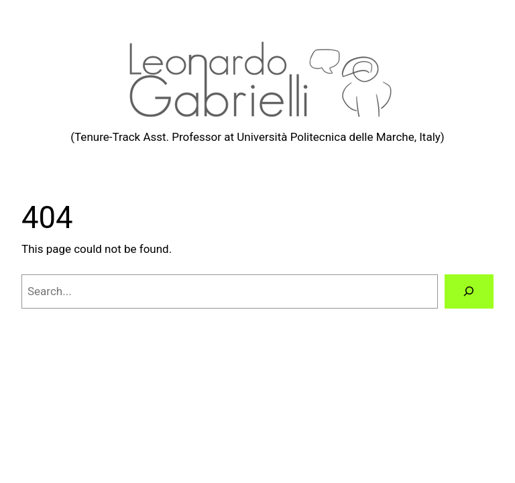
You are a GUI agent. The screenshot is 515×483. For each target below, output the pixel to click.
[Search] (469, 291)
